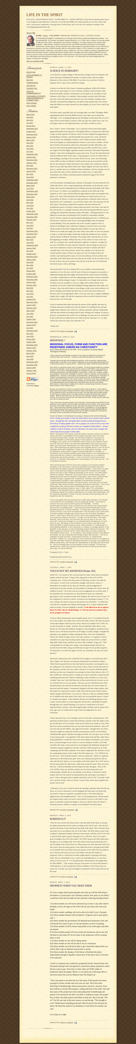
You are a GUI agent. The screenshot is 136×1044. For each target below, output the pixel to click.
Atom (36, 385)
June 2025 (30, 359)
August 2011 (30, 126)
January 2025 (31, 348)
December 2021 (32, 302)
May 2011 (29, 120)
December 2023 (32, 331)
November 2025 (32, 365)
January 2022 (31, 305)
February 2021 (31, 285)
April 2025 (29, 356)
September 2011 (32, 128)
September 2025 (32, 362)
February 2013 (31, 163)
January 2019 (31, 248)
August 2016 (30, 211)
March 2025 (30, 353)
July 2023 (29, 328)
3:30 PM (62, 1022)
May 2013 (29, 165)
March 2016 (30, 197)
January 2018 (31, 237)
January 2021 (31, 282)
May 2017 (29, 222)
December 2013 (32, 168)
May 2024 (29, 333)
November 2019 (32, 257)
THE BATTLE (31, 85)
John (45, 36)
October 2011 (31, 131)
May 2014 (29, 174)
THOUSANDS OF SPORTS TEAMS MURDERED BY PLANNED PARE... (36, 98)
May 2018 (29, 239)
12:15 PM (63, 809)
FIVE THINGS (31, 106)
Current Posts (31, 373)
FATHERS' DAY (31, 88)
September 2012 (32, 154)
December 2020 (32, 279)
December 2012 (32, 160)
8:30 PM (62, 331)
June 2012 (30, 148)
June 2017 (30, 225)
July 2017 (29, 228)
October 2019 (31, 254)
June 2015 (30, 188)
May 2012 (29, 146)
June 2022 (30, 313)
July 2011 (29, 123)
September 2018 (32, 245)
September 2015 (32, 191)
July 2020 (29, 268)
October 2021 (31, 299)
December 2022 (32, 322)
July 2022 (29, 316)
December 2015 (32, 194)
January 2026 (31, 368)
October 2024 (31, 342)
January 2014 (31, 171)
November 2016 (32, 217)
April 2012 (29, 143)
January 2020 (31, 259)
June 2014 (30, 177)
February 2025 (31, 350)
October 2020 (31, 274)
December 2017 (32, 234)
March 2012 (30, 140)
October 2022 (31, 319)
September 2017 (32, 231)
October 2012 (31, 157)
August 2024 (30, 339)
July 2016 (29, 208)
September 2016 (32, 214)
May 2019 (29, 251)
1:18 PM (62, 562)
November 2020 (32, 276)
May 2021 (29, 291)
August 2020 (30, 271)
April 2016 (29, 200)
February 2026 (31, 370)
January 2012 (31, 137)
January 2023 (31, 325)
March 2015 (30, 185)
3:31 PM (62, 876)
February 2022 (31, 308)
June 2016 (30, 205)
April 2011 (29, 117)
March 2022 (30, 311)
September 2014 (32, 180)
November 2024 (32, 345)
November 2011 (32, 134)
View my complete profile (35, 61)
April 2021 (29, 288)
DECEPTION (30, 72)
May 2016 (29, 202)
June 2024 (30, 336)
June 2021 (30, 294)
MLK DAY (29, 80)
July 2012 (29, 151)
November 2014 (32, 183)
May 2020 (29, 265)
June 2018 (30, 242)
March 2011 (30, 114)
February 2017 (31, 219)
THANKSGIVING (32, 83)
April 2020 (29, 262)
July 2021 (29, 296)
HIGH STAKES (31, 103)
